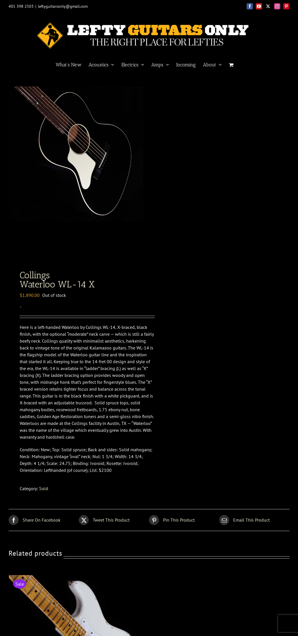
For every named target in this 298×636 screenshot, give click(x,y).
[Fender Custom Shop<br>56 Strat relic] (77, 580)
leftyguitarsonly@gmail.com (63, 6)
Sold (43, 490)
